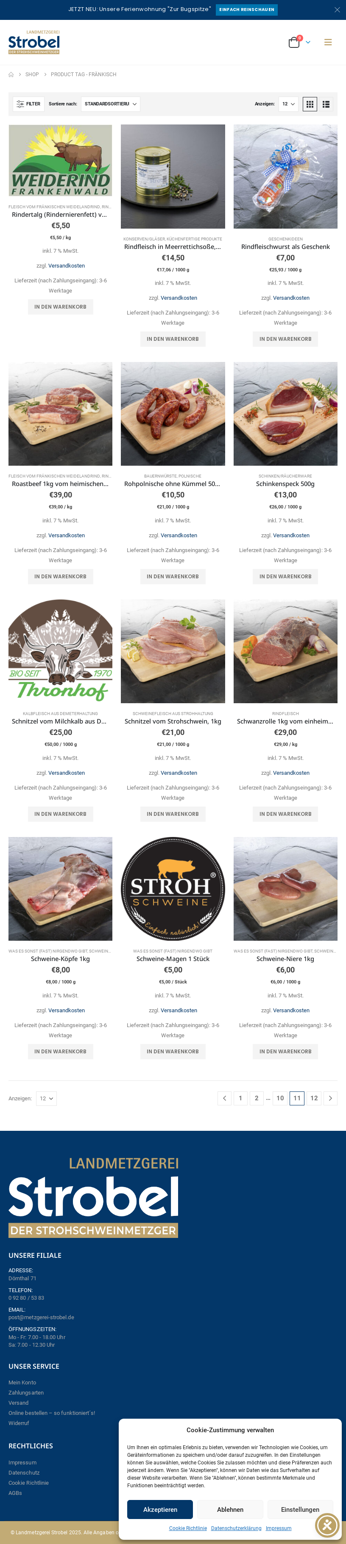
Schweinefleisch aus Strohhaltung (173, 713)
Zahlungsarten (26, 1392)
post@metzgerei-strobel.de (41, 1317)
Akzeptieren (160, 1510)
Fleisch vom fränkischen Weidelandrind (54, 206)
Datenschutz (23, 1472)
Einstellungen (300, 1510)
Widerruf (19, 1423)
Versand (18, 1403)
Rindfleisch (285, 713)
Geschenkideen (285, 239)
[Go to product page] (60, 160)
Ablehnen (230, 1510)
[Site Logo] (33, 42)
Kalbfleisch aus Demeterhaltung (60, 713)
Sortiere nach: (63, 104)
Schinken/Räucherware (285, 476)
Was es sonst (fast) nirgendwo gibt (47, 951)
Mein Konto (22, 1382)
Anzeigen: (265, 104)
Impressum (279, 1528)
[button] (328, 42)
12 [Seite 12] (314, 1098)
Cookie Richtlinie (188, 1528)
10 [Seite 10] (280, 1098)
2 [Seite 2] (257, 1098)
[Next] (331, 1098)
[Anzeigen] (289, 104)
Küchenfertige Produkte (194, 239)
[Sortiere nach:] (110, 104)
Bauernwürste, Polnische (172, 476)
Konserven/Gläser (144, 239)
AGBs (15, 1493)
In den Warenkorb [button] (60, 306)
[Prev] (225, 1098)
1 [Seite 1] (241, 1098)
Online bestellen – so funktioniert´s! (51, 1413)
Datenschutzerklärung (236, 1528)
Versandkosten (66, 265)
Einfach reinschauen (246, 9)
